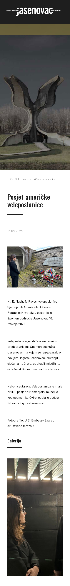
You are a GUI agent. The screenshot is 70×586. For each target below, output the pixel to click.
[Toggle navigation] (35, 29)
